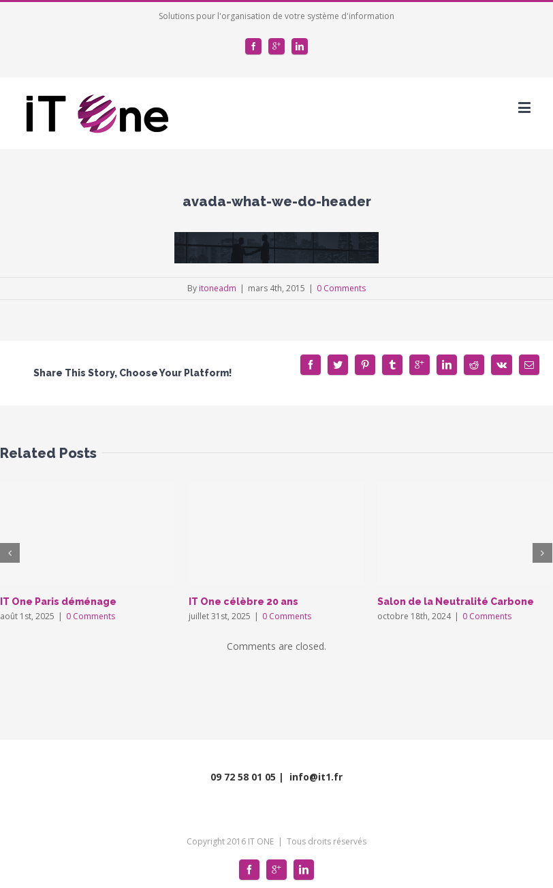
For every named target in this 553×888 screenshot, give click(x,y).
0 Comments (341, 288)
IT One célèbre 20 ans (243, 601)
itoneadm (217, 288)
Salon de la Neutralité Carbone (455, 601)
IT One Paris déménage (58, 601)
